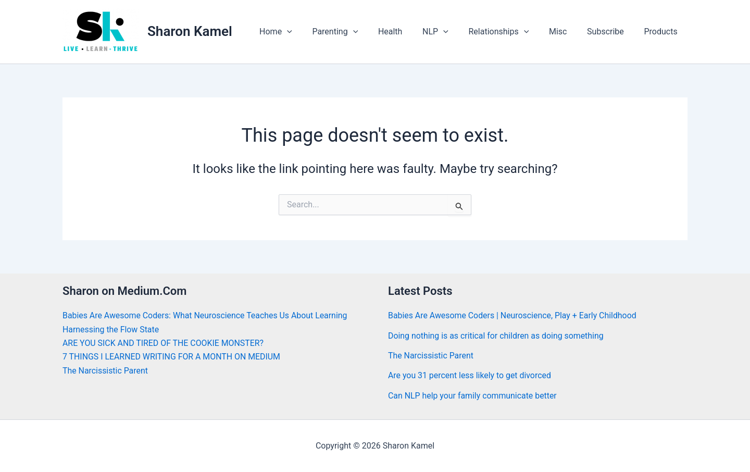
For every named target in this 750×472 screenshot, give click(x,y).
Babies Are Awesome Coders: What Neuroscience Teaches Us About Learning (206, 315)
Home (301, 32)
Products (662, 31)
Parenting (358, 32)
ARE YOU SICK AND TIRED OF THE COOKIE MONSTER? (164, 343)
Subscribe (610, 31)
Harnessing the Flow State (111, 329)
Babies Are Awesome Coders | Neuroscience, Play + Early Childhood (513, 315)
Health (409, 31)
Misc (567, 31)
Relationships (511, 32)
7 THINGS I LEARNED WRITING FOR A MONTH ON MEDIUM (172, 357)
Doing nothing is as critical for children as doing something (496, 336)
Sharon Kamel (189, 31)
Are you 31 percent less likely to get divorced (470, 375)
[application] (313, 32)
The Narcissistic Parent (105, 371)
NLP (451, 32)
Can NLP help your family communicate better (473, 396)
